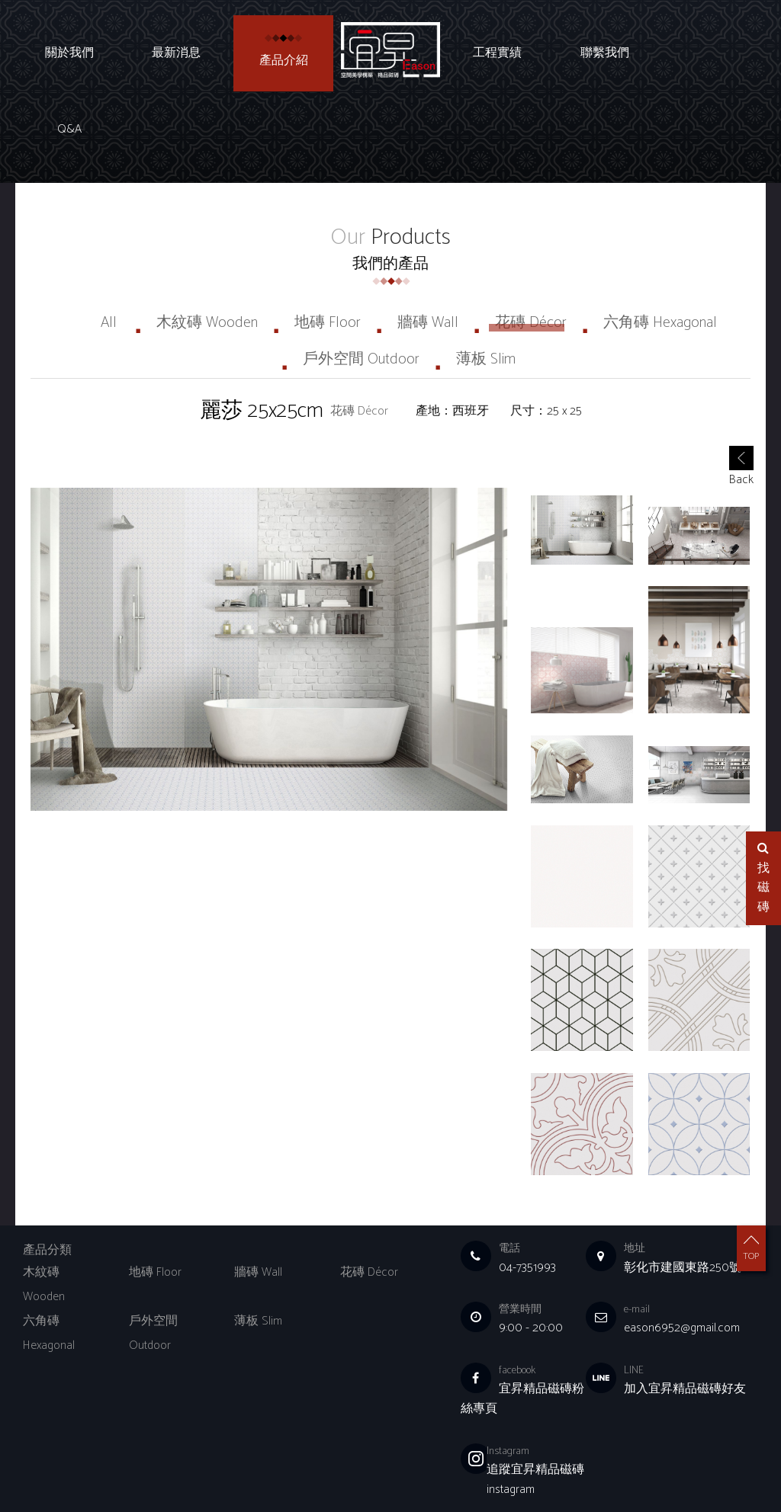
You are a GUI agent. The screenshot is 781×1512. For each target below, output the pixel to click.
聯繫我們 (604, 53)
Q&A (711, 53)
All (109, 246)
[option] (269, 573)
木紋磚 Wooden (207, 246)
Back (741, 393)
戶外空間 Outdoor (361, 283)
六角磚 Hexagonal (660, 246)
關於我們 (69, 53)
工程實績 (497, 53)
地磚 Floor (327, 246)
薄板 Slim (486, 283)
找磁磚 (763, 879)
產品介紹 (283, 61)
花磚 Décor (531, 246)
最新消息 (176, 53)
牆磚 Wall (427, 246)
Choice (291, 1477)
